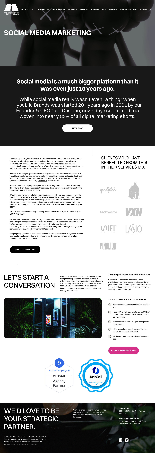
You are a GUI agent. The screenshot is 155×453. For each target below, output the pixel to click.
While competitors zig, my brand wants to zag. (130, 337)
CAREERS (95, 9)
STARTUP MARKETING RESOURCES (17, 439)
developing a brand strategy (22, 226)
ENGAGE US (72, 9)
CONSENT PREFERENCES (32, 442)
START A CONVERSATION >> (123, 350)
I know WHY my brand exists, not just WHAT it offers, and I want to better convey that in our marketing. (131, 314)
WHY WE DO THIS (27, 9)
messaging (74, 226)
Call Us (135, 411)
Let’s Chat (77, 128)
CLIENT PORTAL (10, 437)
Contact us (42, 181)
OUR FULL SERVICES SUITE (25, 250)
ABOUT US (84, 9)
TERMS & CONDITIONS (12, 442)
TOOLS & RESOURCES (128, 9)
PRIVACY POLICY (38, 439)
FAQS (104, 9)
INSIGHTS (113, 9)
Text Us (142, 411)
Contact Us (145, 9)
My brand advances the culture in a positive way (131, 305)
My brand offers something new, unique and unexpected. (131, 323)
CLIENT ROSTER (58, 9)
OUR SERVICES (43, 9)
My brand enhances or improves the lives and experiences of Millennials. (130, 330)
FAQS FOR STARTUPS (36, 437)
